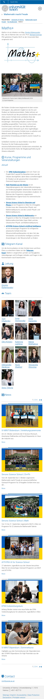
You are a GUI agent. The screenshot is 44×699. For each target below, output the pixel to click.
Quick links (14, 2)
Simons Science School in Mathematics (20, 216)
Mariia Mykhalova (33, 343)
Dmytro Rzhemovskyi (32, 32)
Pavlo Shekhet (18, 366)
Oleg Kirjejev (7, 342)
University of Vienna (17, 20)
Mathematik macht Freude (16, 14)
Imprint (13, 695)
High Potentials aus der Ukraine (17, 185)
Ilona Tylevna (7, 388)
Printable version (19, 698)
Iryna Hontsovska (20, 319)
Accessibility (21, 695)
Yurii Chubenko (6, 320)
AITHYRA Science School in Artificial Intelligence (23, 226)
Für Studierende (12, 22)
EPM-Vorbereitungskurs (17, 172)
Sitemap (6, 695)
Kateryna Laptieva (19, 343)
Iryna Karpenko (32, 320)
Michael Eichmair (36, 35)
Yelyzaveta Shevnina (33, 366)
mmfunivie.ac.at (8, 681)
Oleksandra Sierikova (6, 366)
